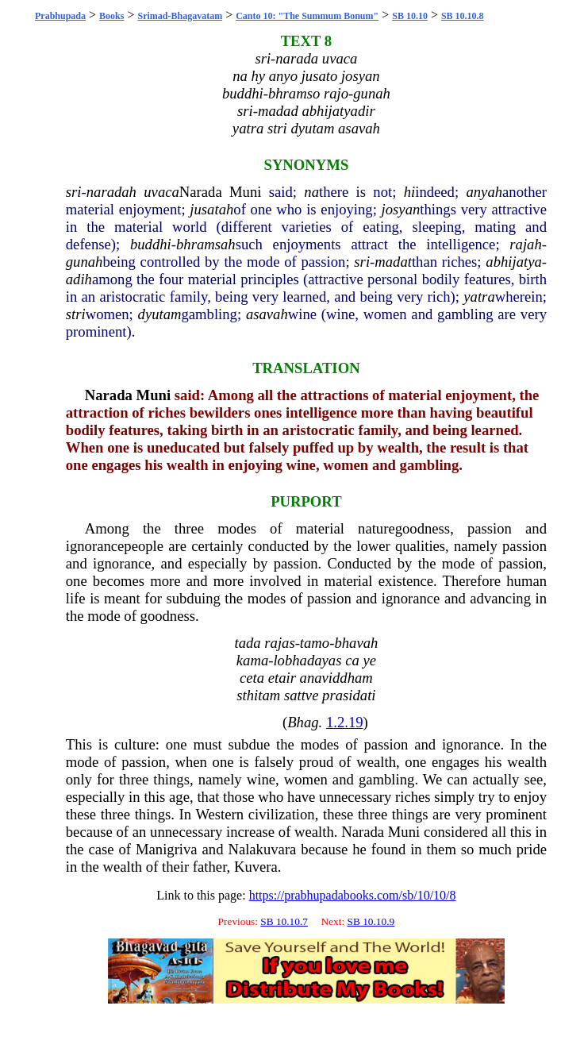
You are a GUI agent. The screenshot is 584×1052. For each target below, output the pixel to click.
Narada (200, 191)
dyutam (160, 314)
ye (369, 660)
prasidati (348, 695)
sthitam (258, 695)
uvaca (161, 191)
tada (247, 642)
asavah (267, 314)
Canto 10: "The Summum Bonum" (307, 15)
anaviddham (336, 677)
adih (79, 279)
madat (393, 261)
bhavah (356, 642)
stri (76, 314)
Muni (245, 191)
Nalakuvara (262, 849)
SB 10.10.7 (284, 921)
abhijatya (513, 261)
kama (252, 660)
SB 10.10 (410, 15)
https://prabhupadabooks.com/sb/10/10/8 (352, 895)
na (311, 191)
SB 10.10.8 (462, 15)
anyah (484, 191)
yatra (478, 296)
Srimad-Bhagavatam (179, 15)
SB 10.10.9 (371, 921)
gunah (84, 261)
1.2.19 (344, 722)
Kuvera (256, 866)
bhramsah (206, 244)
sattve (301, 695)
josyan (401, 209)
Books (111, 15)
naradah (111, 191)
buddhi (150, 244)
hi (410, 191)
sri (74, 191)
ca (352, 660)
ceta (252, 677)
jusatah (211, 209)
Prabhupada (60, 15)
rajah (525, 244)
